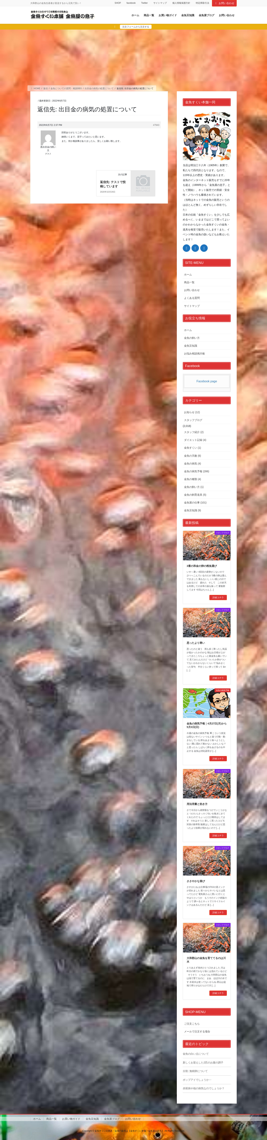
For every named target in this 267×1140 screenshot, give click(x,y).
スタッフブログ (193, 420)
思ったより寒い (196, 642)
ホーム (188, 274)
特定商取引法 (202, 3)
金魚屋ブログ (112, 1118)
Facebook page (207, 381)
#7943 (156, 125)
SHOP (118, 3)
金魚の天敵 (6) (192, 455)
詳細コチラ (218, 597)
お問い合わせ (224, 3)
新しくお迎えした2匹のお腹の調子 (203, 1062)
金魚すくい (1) (192, 447)
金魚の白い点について (196, 1053)
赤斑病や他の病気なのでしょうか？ (203, 1088)
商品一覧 (189, 282)
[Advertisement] (133, 57)
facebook (131, 3)
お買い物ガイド (71, 1118)
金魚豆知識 (190, 345)
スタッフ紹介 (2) (194, 432)
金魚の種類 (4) (192, 479)
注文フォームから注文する (135, 26)
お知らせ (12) (192, 412)
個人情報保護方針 (181, 3)
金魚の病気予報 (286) (196, 471)
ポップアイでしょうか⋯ (197, 1079)
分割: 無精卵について (195, 1071)
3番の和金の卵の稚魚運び (202, 565)
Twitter (144, 3)
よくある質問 (192, 297)
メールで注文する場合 (197, 1031)
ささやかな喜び (196, 881)
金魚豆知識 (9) (192, 510)
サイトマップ (160, 3)
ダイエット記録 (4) (195, 439)
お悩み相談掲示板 (194, 353)
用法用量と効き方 (197, 803)
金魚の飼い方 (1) (194, 486)
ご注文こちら (192, 1023)
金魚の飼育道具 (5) (195, 494)
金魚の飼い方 (192, 337)
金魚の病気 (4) (192, 463)
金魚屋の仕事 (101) (195, 502)
